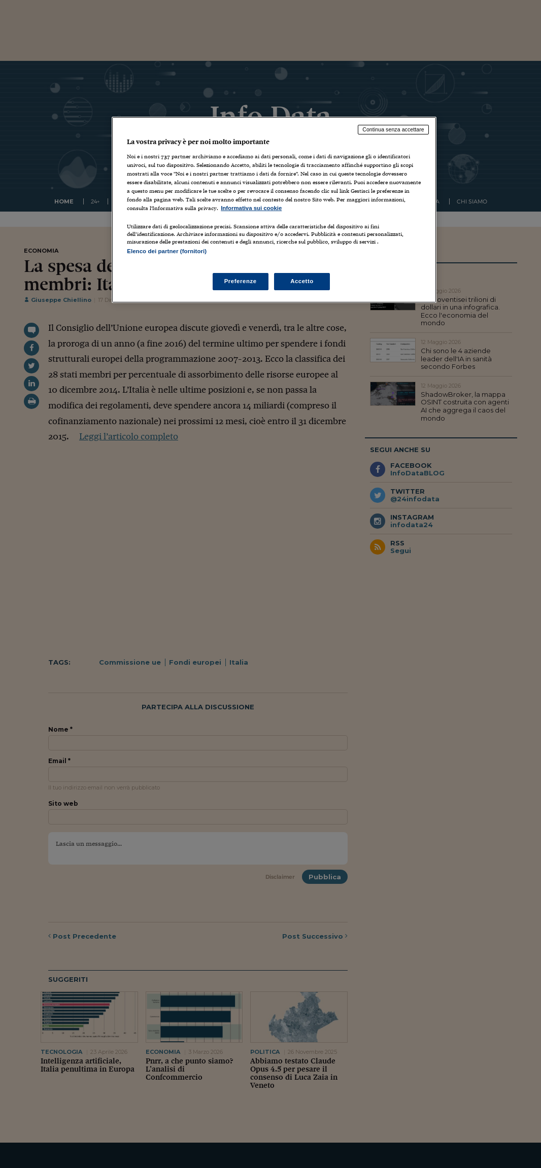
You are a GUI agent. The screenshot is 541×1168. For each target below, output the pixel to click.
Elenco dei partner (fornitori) (167, 251)
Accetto (302, 281)
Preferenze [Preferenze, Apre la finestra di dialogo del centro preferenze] (240, 281)
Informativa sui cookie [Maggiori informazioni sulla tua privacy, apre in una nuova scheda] (251, 208)
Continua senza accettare (393, 129)
